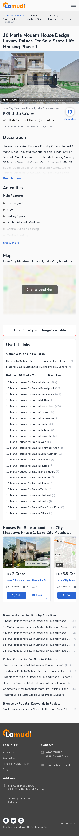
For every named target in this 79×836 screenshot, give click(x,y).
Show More (12, 243)
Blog (6, 769)
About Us (8, 752)
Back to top (67, 823)
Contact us (9, 758)
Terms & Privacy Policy (16, 763)
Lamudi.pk (37, 15)
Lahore (51, 15)
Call (16, 595)
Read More (12, 178)
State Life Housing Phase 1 (52, 19)
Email (37, 595)
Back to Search (14, 15)
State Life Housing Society (18, 19)
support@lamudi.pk (58, 765)
